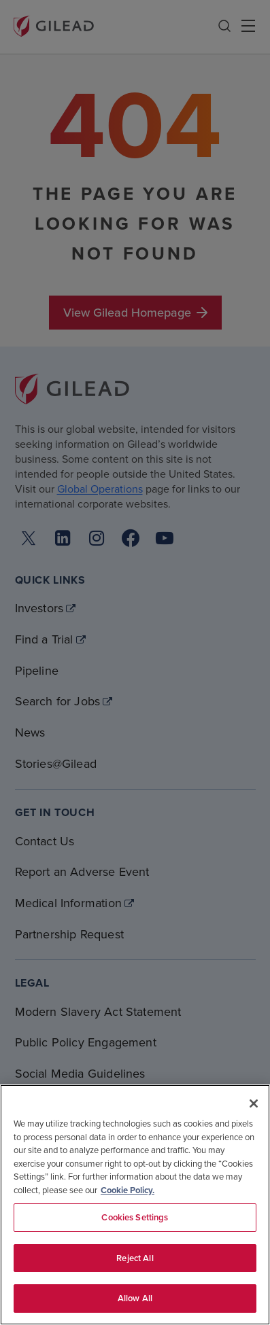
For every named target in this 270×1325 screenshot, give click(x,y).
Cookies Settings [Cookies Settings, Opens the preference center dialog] (134, 1217)
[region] (135, 1204)
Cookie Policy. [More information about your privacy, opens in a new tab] (127, 1190)
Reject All (134, 1258)
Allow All (135, 1298)
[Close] (254, 1103)
